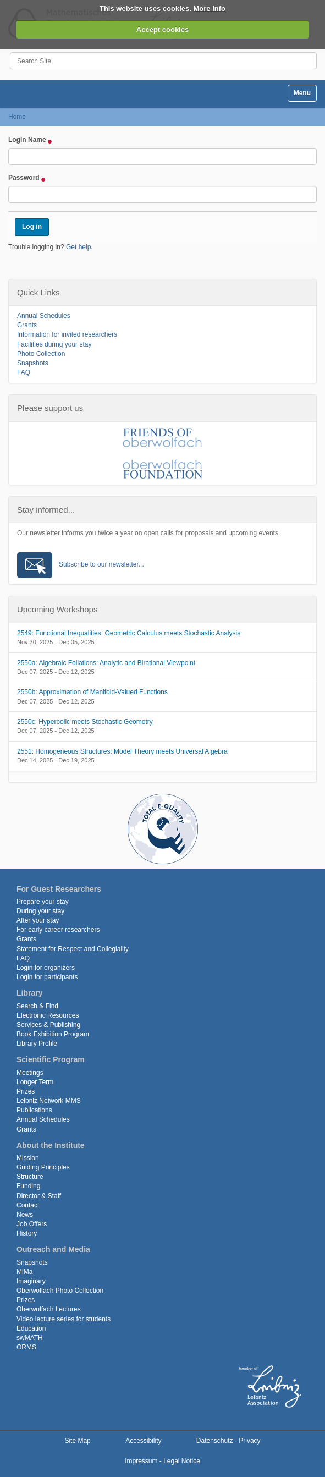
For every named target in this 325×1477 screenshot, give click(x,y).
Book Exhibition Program (52, 1034)
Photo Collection (41, 354)
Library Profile (36, 1043)
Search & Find (37, 1006)
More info (210, 8)
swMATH (29, 1338)
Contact (27, 1205)
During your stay (40, 911)
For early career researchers (58, 930)
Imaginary (31, 1281)
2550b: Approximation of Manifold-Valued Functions (92, 692)
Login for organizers (45, 967)
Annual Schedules (43, 316)
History (26, 1233)
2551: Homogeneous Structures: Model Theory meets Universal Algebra (122, 751)
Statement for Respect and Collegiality (72, 949)
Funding (28, 1186)
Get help (78, 247)
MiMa (24, 1272)
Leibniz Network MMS (48, 1101)
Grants (27, 325)
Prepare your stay (42, 901)
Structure (29, 1176)
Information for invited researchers (67, 334)
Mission (27, 1158)
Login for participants (47, 977)
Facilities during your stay (54, 344)
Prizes (25, 1091)
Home (17, 116)
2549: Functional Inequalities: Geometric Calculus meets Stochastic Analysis (128, 633)
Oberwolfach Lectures (48, 1309)
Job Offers (31, 1224)
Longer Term (34, 1082)
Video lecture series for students (63, 1319)
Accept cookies (162, 29)
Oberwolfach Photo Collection (59, 1290)
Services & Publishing (48, 1025)
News (24, 1214)
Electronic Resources (47, 1015)
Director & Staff (38, 1196)
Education (31, 1328)
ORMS (26, 1347)
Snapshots (32, 363)
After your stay (37, 920)
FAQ (23, 372)
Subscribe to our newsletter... (101, 564)
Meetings (29, 1073)
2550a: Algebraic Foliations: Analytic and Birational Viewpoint (106, 663)
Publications (34, 1110)
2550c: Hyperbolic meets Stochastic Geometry (85, 722)
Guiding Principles (43, 1167)
